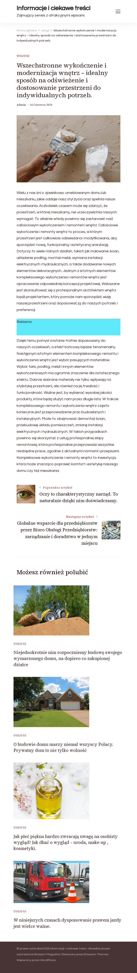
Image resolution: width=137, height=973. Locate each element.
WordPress (47, 960)
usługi (23, 56)
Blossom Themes (96, 954)
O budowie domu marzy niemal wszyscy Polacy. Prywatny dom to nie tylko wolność (63, 747)
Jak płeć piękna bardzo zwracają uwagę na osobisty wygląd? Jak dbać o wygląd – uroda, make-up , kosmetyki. (65, 842)
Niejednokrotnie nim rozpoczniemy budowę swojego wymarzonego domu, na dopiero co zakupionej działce (67, 658)
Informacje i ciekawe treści (53, 8)
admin (21, 105)
